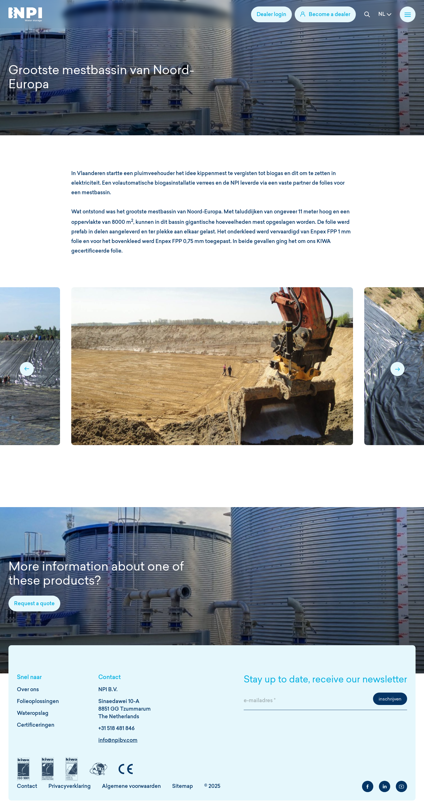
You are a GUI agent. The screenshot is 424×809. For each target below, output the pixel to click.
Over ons (28, 690)
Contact (27, 786)
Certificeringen (35, 725)
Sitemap (182, 786)
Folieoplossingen (38, 701)
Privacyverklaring (69, 786)
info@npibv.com (117, 740)
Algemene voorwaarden (131, 786)
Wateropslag (32, 713)
